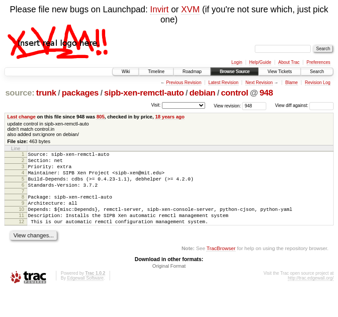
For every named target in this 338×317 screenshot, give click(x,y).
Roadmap (192, 71)
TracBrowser (220, 262)
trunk (46, 92)
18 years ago (169, 116)
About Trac (288, 62)
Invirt (159, 9)
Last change (21, 116)
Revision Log (318, 82)
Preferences (319, 62)
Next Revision (259, 82)
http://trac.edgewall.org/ (311, 292)
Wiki (125, 71)
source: (19, 92)
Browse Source (235, 71)
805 (100, 116)
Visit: (156, 105)
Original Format (169, 280)
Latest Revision (223, 82)
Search (317, 71)
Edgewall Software (85, 292)
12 (21, 234)
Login (236, 62)
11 (21, 227)
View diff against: (304, 105)
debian (202, 92)
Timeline (156, 71)
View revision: (227, 105)
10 (21, 219)
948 (266, 92)
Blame (291, 82)
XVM (190, 9)
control (234, 92)
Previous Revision (183, 82)
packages (80, 92)
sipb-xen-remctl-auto (144, 92)
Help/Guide (260, 62)
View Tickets (280, 71)
